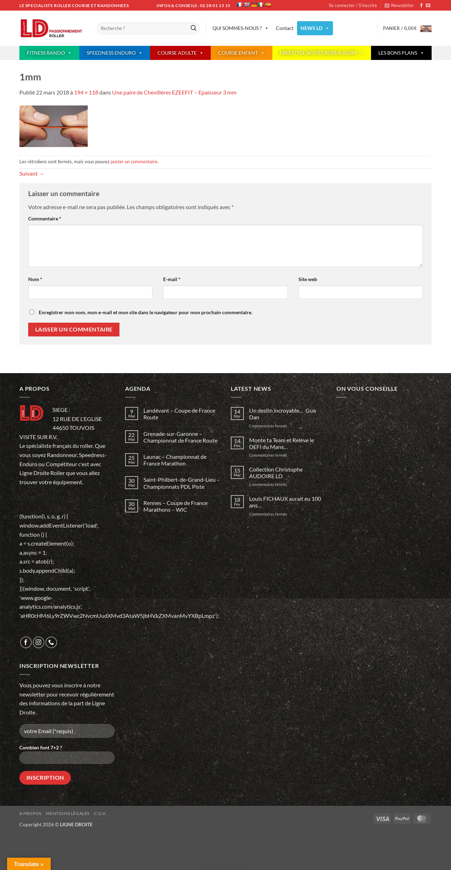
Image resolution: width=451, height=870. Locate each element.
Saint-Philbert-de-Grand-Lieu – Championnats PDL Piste (181, 482)
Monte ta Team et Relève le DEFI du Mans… (281, 443)
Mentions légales (67, 813)
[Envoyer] (193, 29)
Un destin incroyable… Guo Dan (282, 413)
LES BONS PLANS (401, 53)
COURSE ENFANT (241, 53)
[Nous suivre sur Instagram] (38, 642)
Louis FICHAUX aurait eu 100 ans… (285, 502)
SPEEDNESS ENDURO (115, 53)
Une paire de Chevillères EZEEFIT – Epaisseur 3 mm (174, 92)
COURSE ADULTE (180, 53)
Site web (307, 279)
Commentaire (44, 218)
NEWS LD (315, 28)
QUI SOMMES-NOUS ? (240, 28)
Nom (35, 279)
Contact (285, 28)
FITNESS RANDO (49, 53)
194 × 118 (86, 92)
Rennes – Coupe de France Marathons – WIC (175, 506)
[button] (399, 5)
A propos (30, 813)
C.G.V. (100, 813)
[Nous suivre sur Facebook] (421, 5)
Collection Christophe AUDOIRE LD (276, 472)
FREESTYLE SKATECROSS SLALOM (322, 53)
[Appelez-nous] (51, 642)
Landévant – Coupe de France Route (179, 413)
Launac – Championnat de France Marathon (174, 460)
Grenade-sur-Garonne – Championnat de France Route (180, 437)
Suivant (31, 173)
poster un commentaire (134, 161)
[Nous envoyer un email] (428, 5)
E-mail (171, 279)
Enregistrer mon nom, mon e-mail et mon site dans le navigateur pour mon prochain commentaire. (145, 312)
